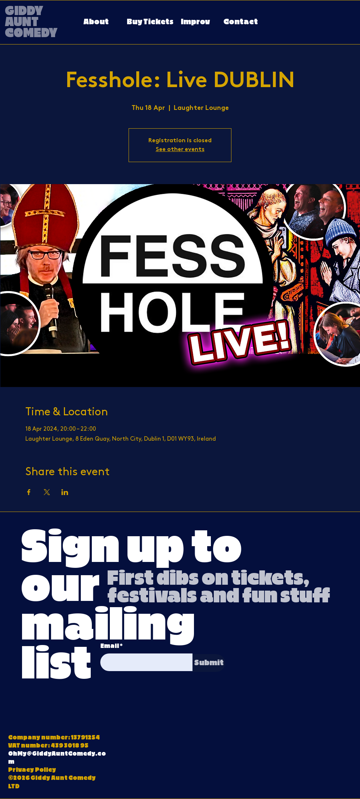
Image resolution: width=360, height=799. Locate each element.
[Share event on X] (46, 492)
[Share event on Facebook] (28, 492)
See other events (180, 150)
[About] (96, 22)
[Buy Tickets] (150, 22)
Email (109, 646)
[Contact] (240, 22)
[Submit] (208, 663)
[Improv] (195, 22)
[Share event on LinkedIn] (64, 492)
